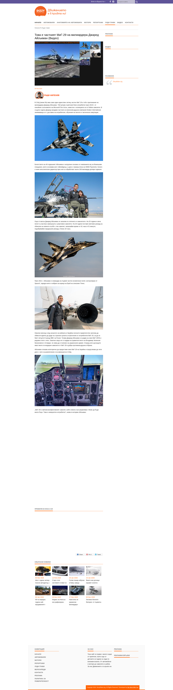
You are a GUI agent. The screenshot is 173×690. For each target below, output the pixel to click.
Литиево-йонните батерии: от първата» (93, 601)
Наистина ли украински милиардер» (73, 602)
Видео (120, 22)
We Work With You (132, 687)
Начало (37, 28)
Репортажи (98, 22)
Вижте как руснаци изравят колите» (93, 581)
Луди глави (110, 22)
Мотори (87, 22)
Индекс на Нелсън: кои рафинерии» (59, 601)
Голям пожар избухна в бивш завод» (76, 581)
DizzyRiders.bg (117, 81)
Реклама (38, 675)
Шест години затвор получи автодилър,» (42, 581)
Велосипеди (40, 669)
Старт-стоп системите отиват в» (59, 581)
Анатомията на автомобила (69, 22)
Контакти (129, 22)
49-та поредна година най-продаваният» (40, 602)
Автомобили (49, 22)
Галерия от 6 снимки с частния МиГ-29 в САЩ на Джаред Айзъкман (57, 59)
